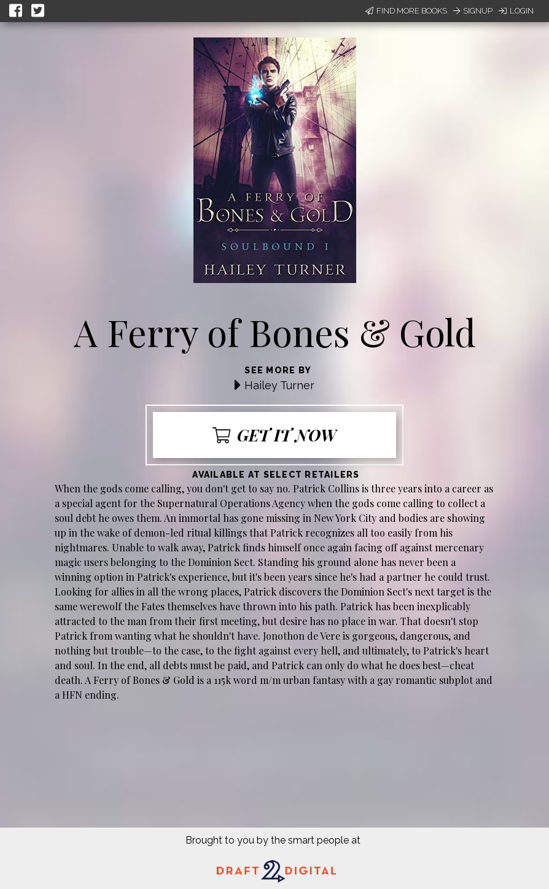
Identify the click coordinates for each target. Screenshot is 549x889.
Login (516, 10)
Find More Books (406, 10)
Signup (473, 10)
